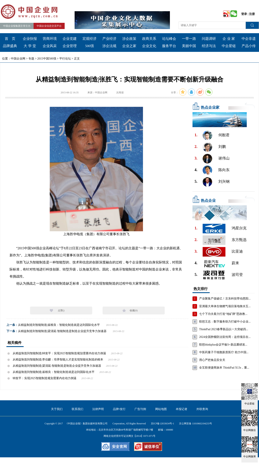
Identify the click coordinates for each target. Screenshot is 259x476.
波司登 (237, 275)
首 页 (10, 39)
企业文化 (149, 46)
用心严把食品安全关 (212, 360)
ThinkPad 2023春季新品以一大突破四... (223, 329)
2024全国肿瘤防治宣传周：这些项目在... (225, 336)
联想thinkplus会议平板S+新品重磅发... (223, 344)
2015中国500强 (46, 58)
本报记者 (181, 409)
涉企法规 (109, 46)
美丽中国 (189, 46)
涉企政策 (129, 39)
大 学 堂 (30, 46)
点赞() (61, 310)
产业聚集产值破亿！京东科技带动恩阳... (225, 298)
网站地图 (161, 409)
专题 (31, 58)
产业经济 (109, 39)
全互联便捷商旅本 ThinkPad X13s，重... (224, 367)
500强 (89, 46)
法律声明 (98, 409)
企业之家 (129, 46)
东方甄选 (239, 240)
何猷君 (224, 135)
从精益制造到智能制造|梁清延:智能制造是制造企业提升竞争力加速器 (62, 331)
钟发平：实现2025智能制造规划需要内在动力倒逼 (44, 378)
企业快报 (30, 39)
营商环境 (50, 39)
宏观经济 (89, 39)
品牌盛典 (10, 46)
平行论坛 (65, 58)
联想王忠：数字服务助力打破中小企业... (225, 321)
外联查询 (202, 409)
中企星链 (229, 46)
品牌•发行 (119, 409)
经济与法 (209, 46)
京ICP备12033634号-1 (162, 423)
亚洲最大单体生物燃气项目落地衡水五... (225, 306)
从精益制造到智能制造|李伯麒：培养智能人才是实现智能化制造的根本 (58, 359)
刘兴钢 (224, 181)
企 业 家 (229, 39)
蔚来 (235, 263)
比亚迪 (237, 251)
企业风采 (50, 46)
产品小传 (249, 46)
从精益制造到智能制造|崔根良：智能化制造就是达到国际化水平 (59, 324)
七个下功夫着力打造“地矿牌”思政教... (223, 313)
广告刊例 (140, 409)
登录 (244, 14)
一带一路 (189, 39)
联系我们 (77, 409)
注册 (252, 14)
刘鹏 (222, 147)
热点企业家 (210, 107)
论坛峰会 (169, 39)
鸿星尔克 (239, 228)
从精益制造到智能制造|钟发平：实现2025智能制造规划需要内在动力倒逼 (59, 353)
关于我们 (57, 409)
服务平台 (169, 46)
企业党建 (70, 39)
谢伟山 (224, 158)
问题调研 (209, 39)
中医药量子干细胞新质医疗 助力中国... (223, 352)
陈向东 (224, 170)
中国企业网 (18, 58)
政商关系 (149, 39)
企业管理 (70, 46)
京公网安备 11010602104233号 (195, 423)
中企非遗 (249, 39)
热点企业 (208, 200)
